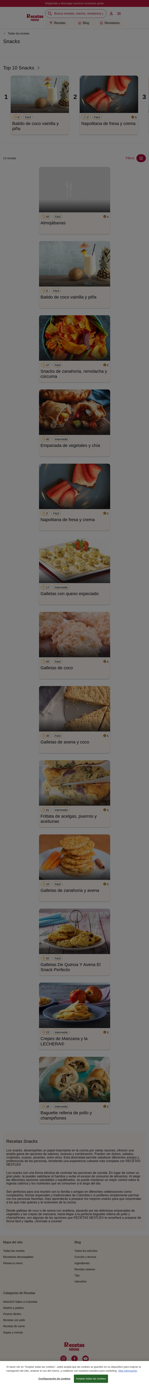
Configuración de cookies (54, 1380)
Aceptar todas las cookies (91, 1380)
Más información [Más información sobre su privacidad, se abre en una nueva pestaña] (127, 1372)
